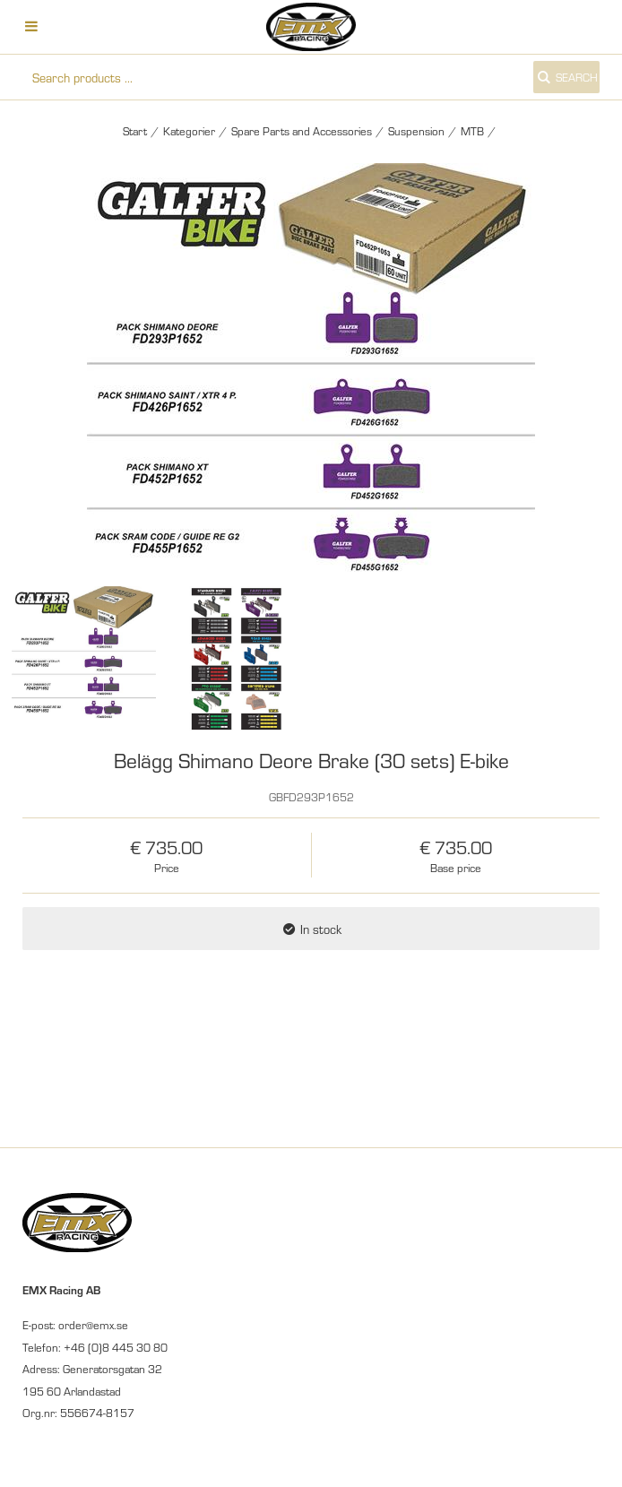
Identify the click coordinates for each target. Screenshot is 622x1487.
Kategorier (189, 131)
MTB (472, 131)
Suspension (416, 131)
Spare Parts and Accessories (301, 131)
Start (135, 131)
